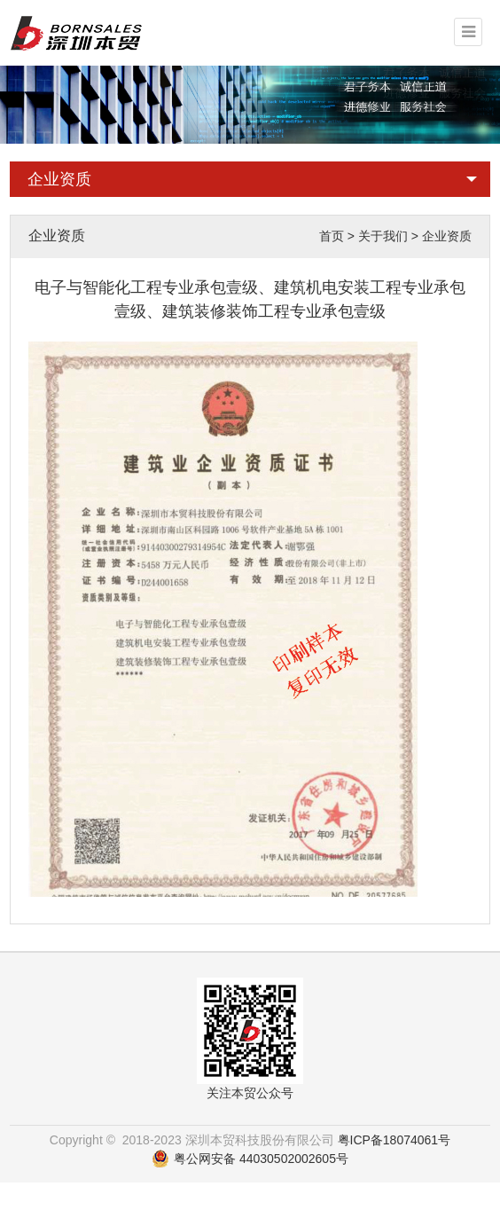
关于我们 (383, 236)
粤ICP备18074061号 (394, 1140)
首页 (331, 236)
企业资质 (59, 179)
